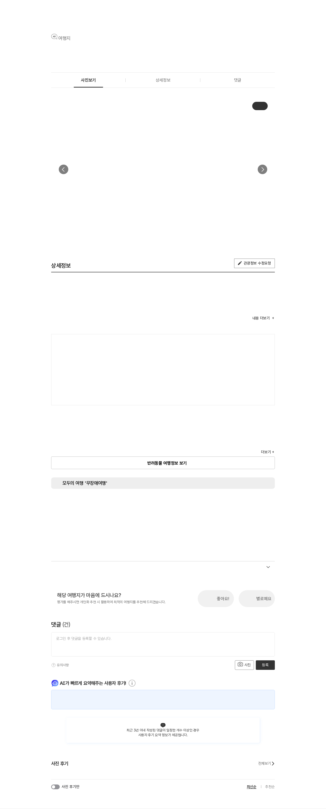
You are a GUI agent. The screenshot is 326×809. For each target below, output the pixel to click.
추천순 (270, 786)
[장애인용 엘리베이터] (82, 502)
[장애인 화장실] (64, 502)
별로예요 (264, 598)
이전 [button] (63, 169)
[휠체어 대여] (171, 502)
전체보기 (266, 763)
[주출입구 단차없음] (117, 502)
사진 (244, 664)
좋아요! (223, 598)
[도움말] (53, 665)
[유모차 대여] (260, 502)
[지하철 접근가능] (135, 502)
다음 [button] (262, 169)
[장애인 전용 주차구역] (100, 502)
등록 (265, 665)
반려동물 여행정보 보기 (167, 463)
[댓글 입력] (163, 644)
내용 (261, 318)
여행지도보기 (257, 342)
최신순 (252, 786)
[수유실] (225, 502)
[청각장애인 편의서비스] (207, 502)
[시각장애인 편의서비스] (189, 502)
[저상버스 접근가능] (153, 502)
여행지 (64, 38)
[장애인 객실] (242, 502)
